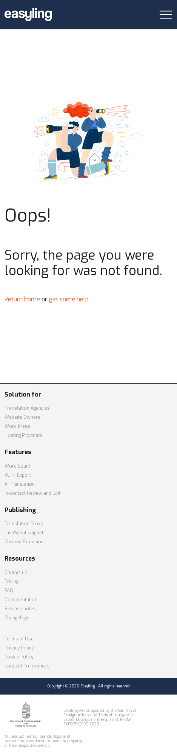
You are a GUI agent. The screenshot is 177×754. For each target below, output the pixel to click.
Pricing (11, 582)
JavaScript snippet (24, 533)
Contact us (16, 573)
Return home (22, 299)
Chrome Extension (24, 542)
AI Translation (20, 484)
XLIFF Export (18, 475)
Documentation (21, 600)
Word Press (17, 426)
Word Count (17, 466)
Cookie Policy (19, 657)
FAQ (9, 591)
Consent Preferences (27, 666)
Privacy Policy (19, 648)
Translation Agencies (27, 408)
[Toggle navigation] (165, 14)
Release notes (20, 609)
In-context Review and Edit (32, 493)
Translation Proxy (24, 524)
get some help (69, 299)
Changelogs (17, 618)
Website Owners (22, 417)
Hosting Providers (24, 435)
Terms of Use (19, 639)
